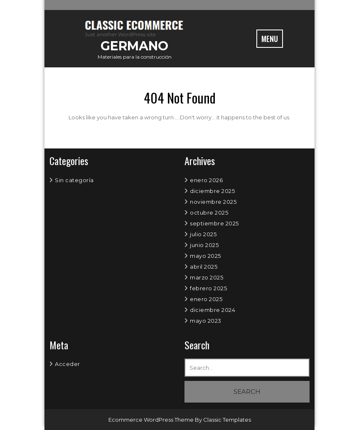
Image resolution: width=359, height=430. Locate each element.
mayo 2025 (205, 255)
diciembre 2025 (212, 191)
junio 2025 (204, 245)
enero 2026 (206, 180)
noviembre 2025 (213, 201)
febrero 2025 (208, 288)
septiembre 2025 (214, 223)
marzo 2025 (206, 277)
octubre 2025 (209, 212)
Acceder (67, 364)
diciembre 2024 (212, 309)
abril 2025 (203, 266)
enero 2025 (206, 299)
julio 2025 (203, 234)
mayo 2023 (205, 320)
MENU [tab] (269, 38)
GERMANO (134, 46)
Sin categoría (74, 180)
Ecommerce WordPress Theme (151, 419)
